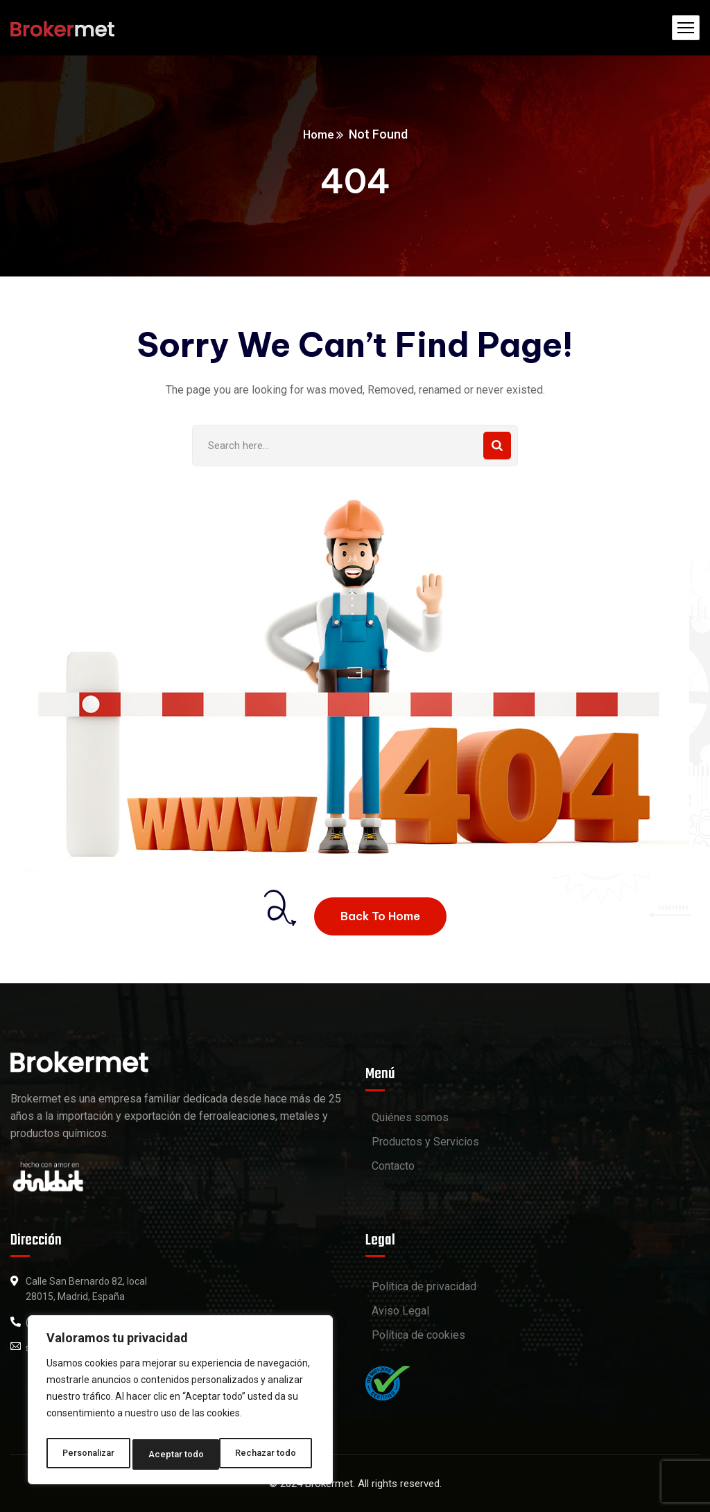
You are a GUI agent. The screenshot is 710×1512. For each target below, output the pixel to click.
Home (318, 134)
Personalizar (88, 1454)
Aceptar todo (272, 1454)
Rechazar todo (180, 1454)
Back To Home (380, 916)
